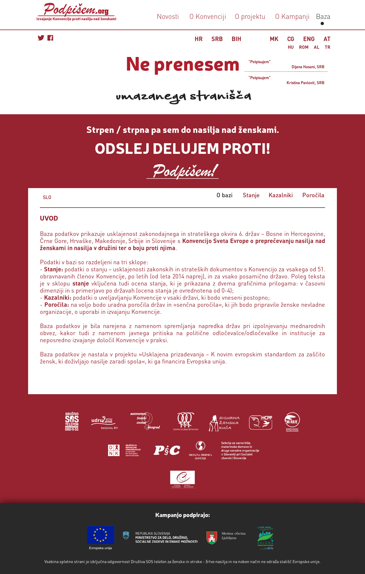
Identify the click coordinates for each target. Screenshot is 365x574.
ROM (304, 47)
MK (274, 39)
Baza (322, 16)
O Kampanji (292, 16)
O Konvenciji (207, 16)
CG (290, 39)
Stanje (251, 195)
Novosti (168, 16)
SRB (217, 39)
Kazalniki (281, 195)
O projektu (250, 16)
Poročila (313, 195)
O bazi (224, 195)
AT (327, 39)
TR (327, 47)
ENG (309, 39)
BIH (236, 39)
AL (316, 47)
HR (199, 39)
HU (291, 47)
